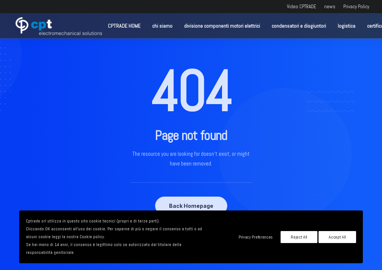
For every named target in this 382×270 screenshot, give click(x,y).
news (329, 6)
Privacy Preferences (256, 237)
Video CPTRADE (301, 6)
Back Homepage (191, 206)
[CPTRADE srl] (58, 25)
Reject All (299, 237)
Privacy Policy (356, 6)
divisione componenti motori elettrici (222, 25)
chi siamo (162, 25)
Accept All (337, 237)
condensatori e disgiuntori (299, 25)
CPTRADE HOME (124, 25)
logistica (346, 25)
